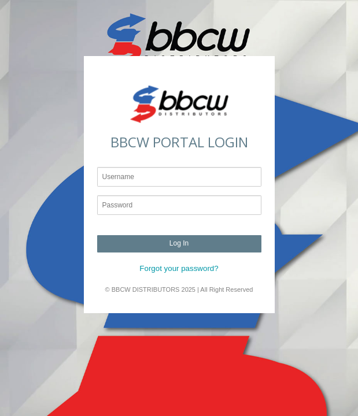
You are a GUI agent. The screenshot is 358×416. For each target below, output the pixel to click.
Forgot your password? (178, 268)
